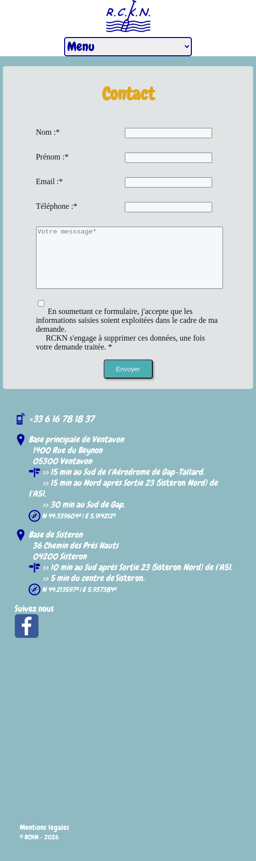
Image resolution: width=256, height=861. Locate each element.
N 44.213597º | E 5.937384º (78, 601)
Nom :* (48, 132)
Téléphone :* (56, 206)
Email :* (49, 181)
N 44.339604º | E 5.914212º (77, 527)
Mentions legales (44, 839)
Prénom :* (52, 157)
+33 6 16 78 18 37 (61, 431)
